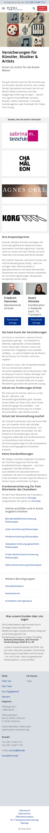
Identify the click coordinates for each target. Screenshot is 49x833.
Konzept (32, 497)
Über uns (6, 681)
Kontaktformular (10, 755)
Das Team (7, 686)
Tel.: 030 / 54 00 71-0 (35, 2)
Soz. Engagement (10, 691)
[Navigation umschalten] (3, 8)
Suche (34, 8)
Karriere (6, 696)
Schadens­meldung (42, 8)
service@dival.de (17, 750)
